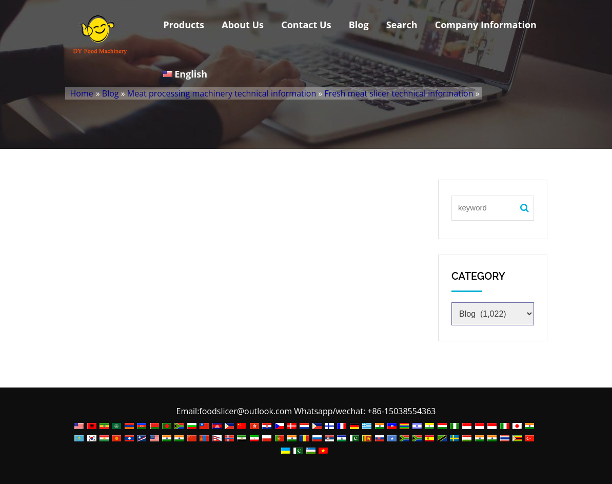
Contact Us (306, 24)
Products (183, 24)
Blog (359, 24)
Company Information (486, 24)
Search (402, 24)
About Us (243, 24)
